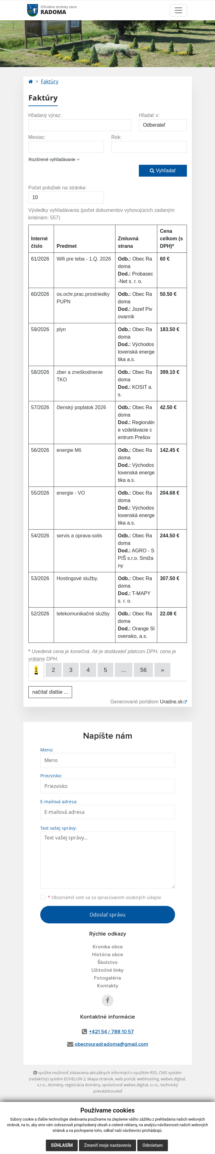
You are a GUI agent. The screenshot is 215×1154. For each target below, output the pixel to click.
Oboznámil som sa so (104, 897)
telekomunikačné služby (83, 613)
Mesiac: (37, 137)
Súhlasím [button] (62, 1145)
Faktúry (49, 81)
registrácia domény (82, 1085)
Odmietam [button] (152, 1145)
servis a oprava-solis (79, 535)
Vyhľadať (163, 170)
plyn (61, 329)
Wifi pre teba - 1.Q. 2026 (83, 259)
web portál (125, 1079)
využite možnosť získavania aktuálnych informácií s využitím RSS (95, 1072)
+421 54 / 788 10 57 (111, 1031)
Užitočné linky (107, 970)
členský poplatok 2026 (81, 407)
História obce (107, 954)
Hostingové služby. (77, 578)
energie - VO (70, 493)
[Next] (162, 670)
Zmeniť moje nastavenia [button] (107, 1145)
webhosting (148, 1079)
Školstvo (107, 962)
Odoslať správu (107, 914)
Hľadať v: (149, 115)
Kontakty (107, 985)
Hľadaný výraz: (45, 115)
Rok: (116, 137)
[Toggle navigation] (178, 10)
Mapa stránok (100, 1079)
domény (55, 1085)
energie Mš (68, 450)
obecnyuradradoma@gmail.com (111, 1044)
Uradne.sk (171, 701)
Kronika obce (108, 946)
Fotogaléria (107, 978)
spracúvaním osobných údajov (129, 897)
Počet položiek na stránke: (57, 187)
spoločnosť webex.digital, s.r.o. (130, 1085)
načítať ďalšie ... (50, 692)
